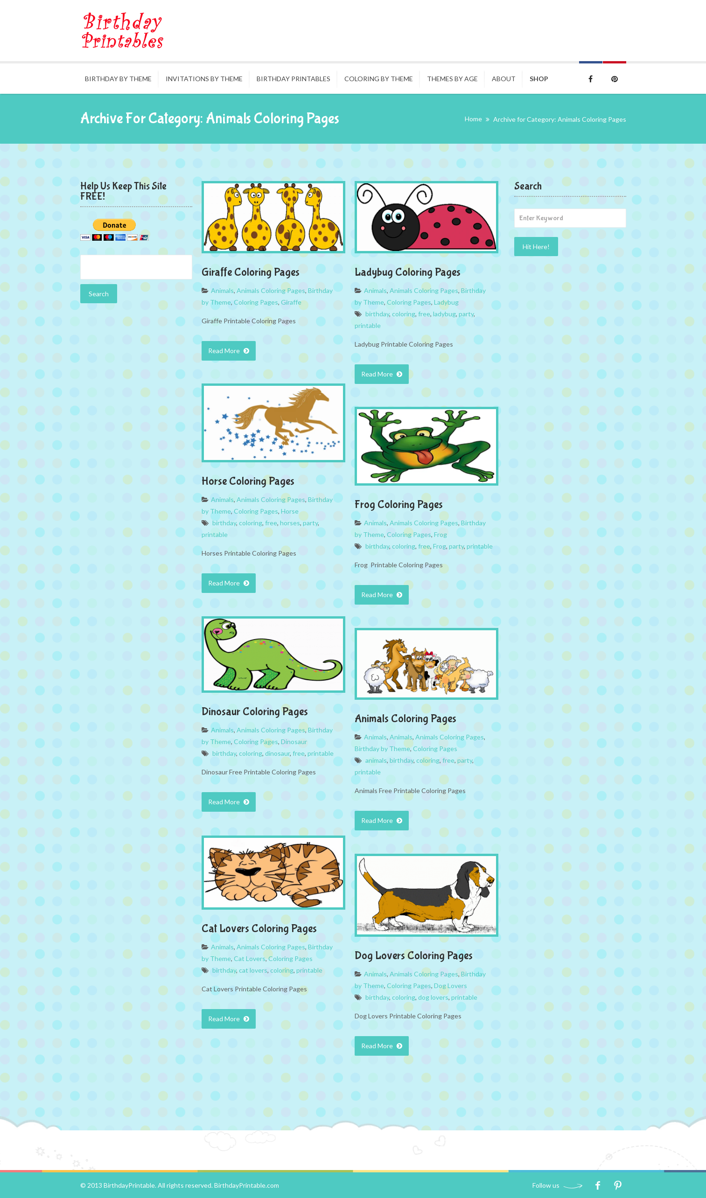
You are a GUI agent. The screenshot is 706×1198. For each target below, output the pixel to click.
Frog (440, 534)
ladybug (444, 314)
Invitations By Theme (204, 79)
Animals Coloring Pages (271, 290)
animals (376, 760)
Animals (222, 290)
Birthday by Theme (118, 79)
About (504, 79)
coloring (403, 314)
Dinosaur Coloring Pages (255, 711)
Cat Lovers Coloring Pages (259, 928)
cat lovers (253, 970)
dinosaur (277, 753)
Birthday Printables (293, 79)
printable (368, 325)
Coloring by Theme (378, 79)
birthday (377, 314)
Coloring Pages (256, 302)
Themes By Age (452, 79)
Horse (290, 511)
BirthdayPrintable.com (246, 1185)
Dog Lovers (450, 985)
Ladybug (446, 302)
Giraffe (291, 302)
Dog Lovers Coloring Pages (414, 955)
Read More (228, 351)
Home (473, 119)
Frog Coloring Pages (399, 504)
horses (290, 523)
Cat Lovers (250, 958)
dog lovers (433, 997)
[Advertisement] (136, 457)
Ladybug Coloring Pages (408, 272)
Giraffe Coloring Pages (251, 272)
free (424, 314)
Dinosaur (294, 741)
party (466, 314)
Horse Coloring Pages (248, 481)
